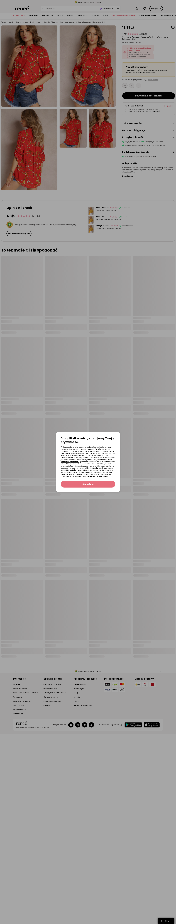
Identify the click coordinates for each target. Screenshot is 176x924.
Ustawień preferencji (71, 461)
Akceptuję (71, 470)
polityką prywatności (98, 476)
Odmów (95, 468)
